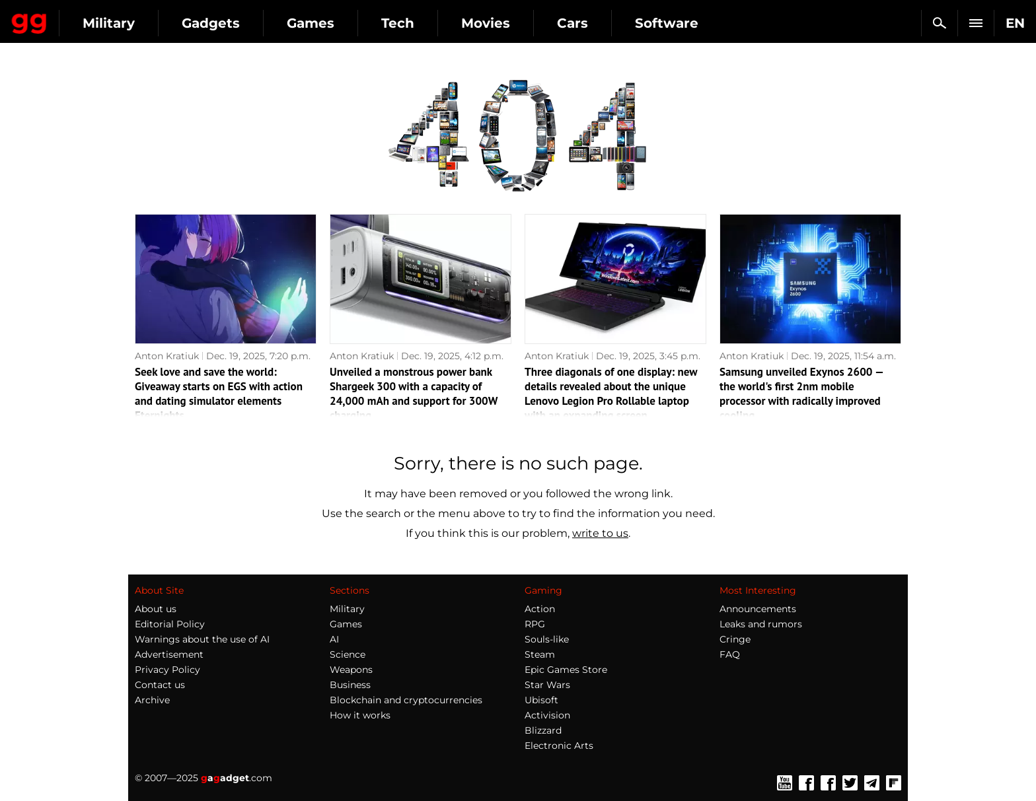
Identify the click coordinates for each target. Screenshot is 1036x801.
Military (228, 23)
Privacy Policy (167, 670)
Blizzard (543, 730)
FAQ (730, 654)
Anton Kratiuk (167, 356)
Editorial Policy (170, 624)
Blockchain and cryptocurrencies (406, 700)
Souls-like (547, 639)
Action (540, 609)
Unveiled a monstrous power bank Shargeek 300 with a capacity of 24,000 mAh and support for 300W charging (414, 394)
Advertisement (169, 654)
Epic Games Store (566, 670)
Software (785, 23)
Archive (152, 700)
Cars (691, 23)
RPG (535, 624)
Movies (604, 23)
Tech (516, 23)
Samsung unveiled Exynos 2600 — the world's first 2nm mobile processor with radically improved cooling (801, 394)
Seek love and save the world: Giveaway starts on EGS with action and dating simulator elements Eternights (219, 394)
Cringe (735, 639)
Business (350, 685)
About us (155, 609)
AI (334, 639)
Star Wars (547, 685)
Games (429, 23)
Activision (547, 715)
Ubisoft (541, 700)
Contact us (160, 685)
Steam (540, 654)
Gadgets (330, 23)
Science (347, 654)
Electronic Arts (559, 745)
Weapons (351, 670)
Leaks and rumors (761, 624)
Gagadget (89, 17)
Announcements (758, 609)
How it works (360, 715)
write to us (600, 533)
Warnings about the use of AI (202, 639)
